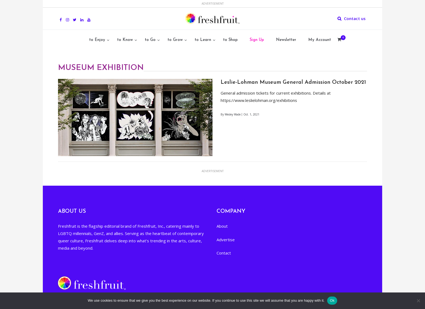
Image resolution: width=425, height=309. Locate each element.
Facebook (60, 17)
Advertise (226, 239)
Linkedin (82, 17)
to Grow (175, 40)
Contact (224, 253)
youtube (89, 17)
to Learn (203, 40)
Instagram (67, 17)
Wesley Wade (233, 114)
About (222, 226)
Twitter (75, 17)
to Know (125, 40)
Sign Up (257, 40)
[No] (418, 300)
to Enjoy (97, 40)
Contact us (355, 18)
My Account (319, 40)
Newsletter (286, 40)
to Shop (230, 40)
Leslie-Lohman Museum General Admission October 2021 (293, 82)
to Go (150, 40)
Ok (332, 300)
